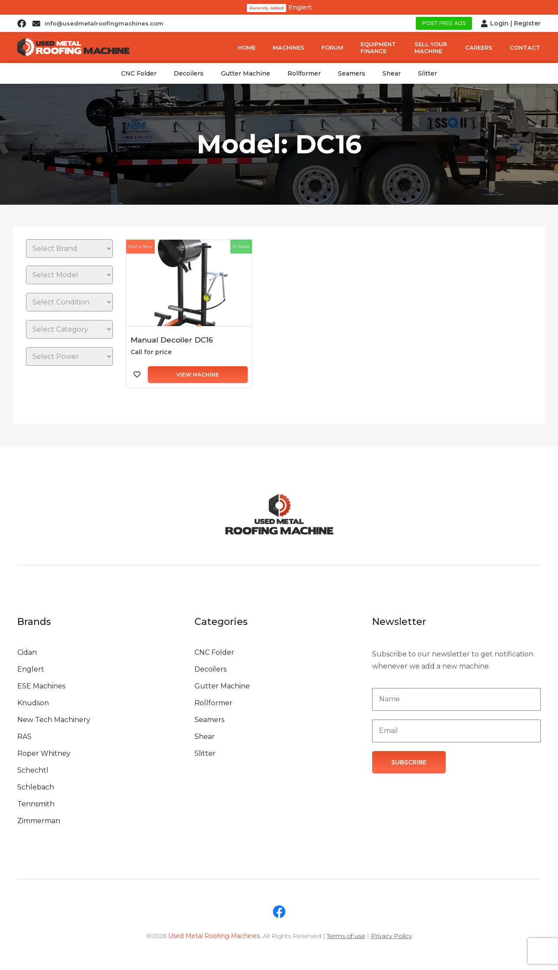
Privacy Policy (391, 936)
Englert (300, 7)
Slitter (427, 73)
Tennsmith (35, 804)
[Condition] (69, 302)
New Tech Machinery (53, 720)
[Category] (69, 329)
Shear (392, 73)
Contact (525, 47)
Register (527, 23)
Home (246, 47)
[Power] (69, 356)
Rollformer (304, 73)
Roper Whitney (43, 753)
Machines (288, 47)
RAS (24, 736)
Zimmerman (38, 821)
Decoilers (189, 73)
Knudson (33, 703)
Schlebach (35, 787)
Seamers (351, 73)
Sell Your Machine (431, 47)
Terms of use (346, 936)
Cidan (27, 652)
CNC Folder (138, 73)
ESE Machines (41, 686)
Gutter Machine (245, 73)
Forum (332, 47)
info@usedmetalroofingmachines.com (104, 23)
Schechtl (32, 770)
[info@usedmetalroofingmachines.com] (36, 23)
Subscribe (409, 762)
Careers (478, 47)
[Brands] (69, 248)
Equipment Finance (378, 47)
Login (499, 23)
